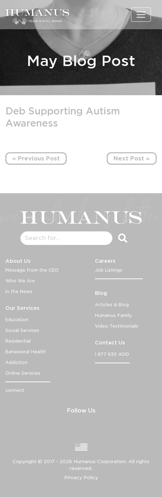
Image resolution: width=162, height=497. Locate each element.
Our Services (22, 308)
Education (17, 319)
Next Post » (131, 158)
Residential (18, 341)
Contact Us (110, 342)
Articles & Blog (112, 304)
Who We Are (20, 280)
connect (14, 390)
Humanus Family (113, 315)
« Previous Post (36, 158)
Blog (101, 293)
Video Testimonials (116, 326)
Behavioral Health (25, 351)
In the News (18, 291)
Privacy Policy (81, 477)
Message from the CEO (32, 270)
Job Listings (108, 270)
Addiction (16, 362)
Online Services (22, 373)
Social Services (22, 330)
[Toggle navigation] (141, 14)
